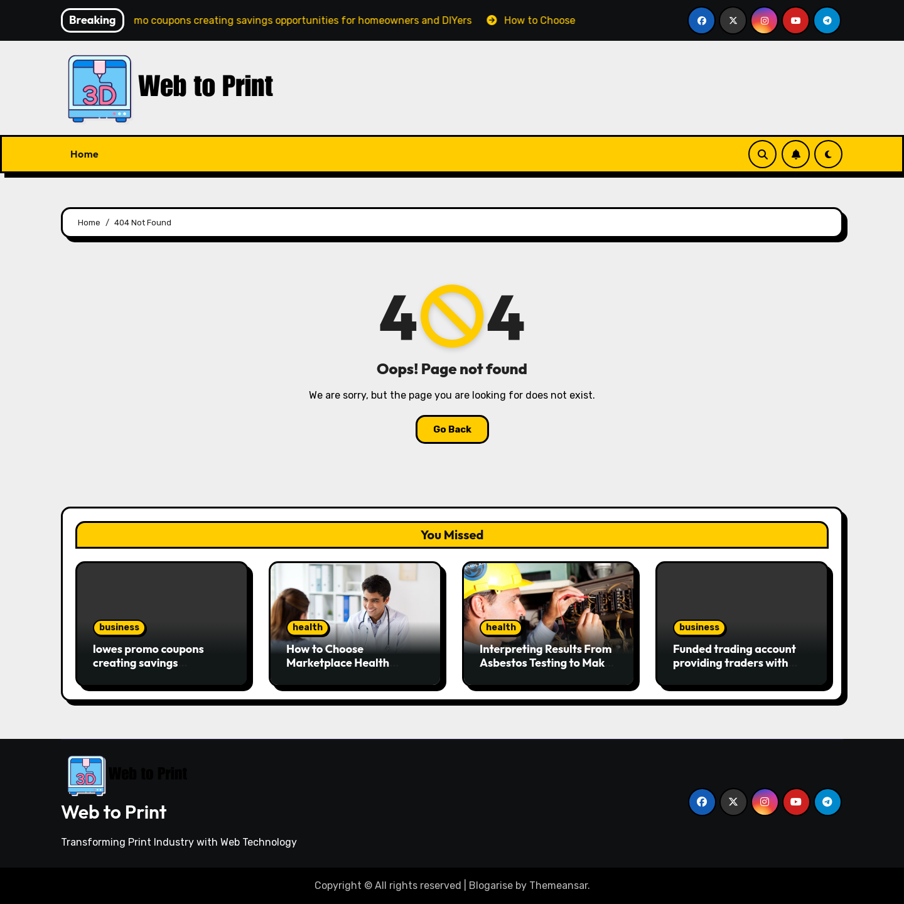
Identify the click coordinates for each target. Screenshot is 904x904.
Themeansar (558, 885)
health (308, 627)
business (119, 627)
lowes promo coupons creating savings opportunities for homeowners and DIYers (155, 669)
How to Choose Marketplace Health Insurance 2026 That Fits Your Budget (350, 669)
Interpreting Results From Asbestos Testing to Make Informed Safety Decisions (548, 662)
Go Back (452, 429)
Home (84, 154)
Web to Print (113, 812)
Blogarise (491, 885)
